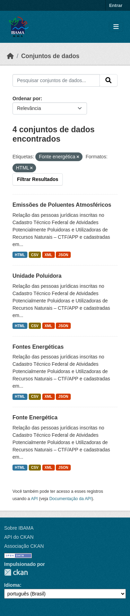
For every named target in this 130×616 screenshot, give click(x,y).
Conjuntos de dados (50, 56)
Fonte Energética (35, 417)
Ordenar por (26, 98)
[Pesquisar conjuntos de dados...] (56, 80)
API (34, 498)
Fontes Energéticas (38, 347)
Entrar (115, 5)
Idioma (12, 585)
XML (48, 255)
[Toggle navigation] (116, 27)
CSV (35, 255)
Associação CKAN (24, 546)
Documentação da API (70, 498)
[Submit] (108, 80)
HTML (20, 255)
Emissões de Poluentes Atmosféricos (61, 205)
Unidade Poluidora (36, 276)
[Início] (10, 56)
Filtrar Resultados (37, 179)
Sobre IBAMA (19, 528)
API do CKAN (19, 537)
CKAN (16, 572)
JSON (63, 255)
